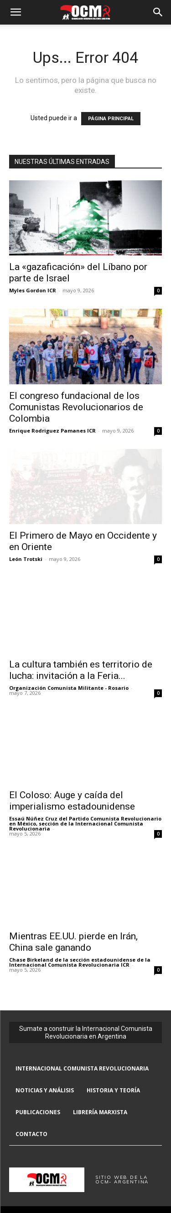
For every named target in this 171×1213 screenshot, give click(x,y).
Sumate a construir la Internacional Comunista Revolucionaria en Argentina (85, 1032)
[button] (15, 12)
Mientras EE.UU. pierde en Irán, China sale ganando (73, 942)
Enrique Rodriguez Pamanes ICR (52, 430)
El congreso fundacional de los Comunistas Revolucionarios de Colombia (76, 407)
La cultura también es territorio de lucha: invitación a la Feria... (80, 670)
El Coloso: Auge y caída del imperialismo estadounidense (72, 801)
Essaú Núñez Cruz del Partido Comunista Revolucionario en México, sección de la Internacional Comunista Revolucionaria (85, 823)
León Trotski (25, 559)
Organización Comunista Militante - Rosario (69, 687)
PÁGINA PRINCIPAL (111, 119)
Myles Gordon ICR (32, 290)
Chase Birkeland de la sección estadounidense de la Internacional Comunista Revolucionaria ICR (79, 962)
